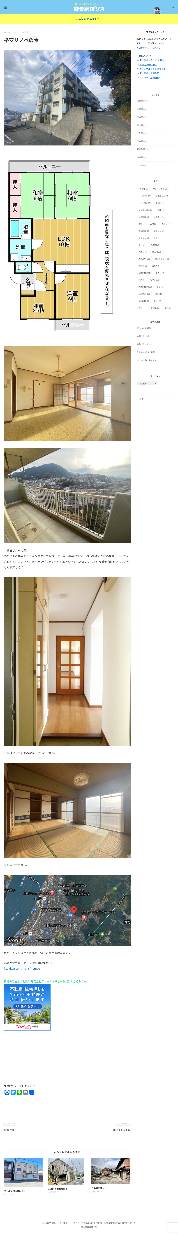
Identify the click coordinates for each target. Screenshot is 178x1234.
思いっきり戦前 (144, 328)
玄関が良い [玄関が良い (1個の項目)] (145, 272)
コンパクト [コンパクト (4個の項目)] (145, 195)
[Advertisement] (67, 1059)
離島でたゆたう (144, 344)
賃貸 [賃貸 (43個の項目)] (142, 307)
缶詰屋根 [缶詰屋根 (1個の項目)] (144, 300)
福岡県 (25, 32)
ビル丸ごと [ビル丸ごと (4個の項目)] (162, 195)
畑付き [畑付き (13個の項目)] (155, 279)
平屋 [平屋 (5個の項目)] (157, 237)
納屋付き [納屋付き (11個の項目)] (144, 293)
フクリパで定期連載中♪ (151, 77)
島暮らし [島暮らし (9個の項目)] (144, 237)
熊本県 (140, 125)
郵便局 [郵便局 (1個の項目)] (155, 307)
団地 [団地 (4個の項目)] (142, 223)
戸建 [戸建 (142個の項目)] (143, 251)
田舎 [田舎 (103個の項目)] (160, 272)
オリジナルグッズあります (152, 68)
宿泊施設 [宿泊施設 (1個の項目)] (144, 230)
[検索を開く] (172, 7)
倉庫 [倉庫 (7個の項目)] (160, 209)
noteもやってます (148, 64)
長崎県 (140, 117)
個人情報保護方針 (89, 1227)
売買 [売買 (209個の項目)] (166, 223)
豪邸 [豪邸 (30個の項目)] (157, 300)
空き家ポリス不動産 (149, 73)
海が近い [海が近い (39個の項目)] (144, 258)
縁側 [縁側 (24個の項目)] (158, 293)
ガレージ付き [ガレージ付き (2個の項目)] (160, 188)
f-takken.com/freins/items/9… (23, 968)
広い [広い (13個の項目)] (142, 244)
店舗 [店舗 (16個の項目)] (155, 244)
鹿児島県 (141, 149)
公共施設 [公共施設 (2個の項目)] (144, 216)
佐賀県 (140, 109)
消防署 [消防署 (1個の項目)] (143, 265)
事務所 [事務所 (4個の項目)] (160, 202)
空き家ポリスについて (149, 47)
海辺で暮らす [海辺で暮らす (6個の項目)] (162, 258)
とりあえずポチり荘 (146, 352)
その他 (140, 165)
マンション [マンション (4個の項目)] (145, 202)
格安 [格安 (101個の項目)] (156, 251)
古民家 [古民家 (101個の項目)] (159, 216)
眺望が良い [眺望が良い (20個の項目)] (145, 286)
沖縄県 (140, 157)
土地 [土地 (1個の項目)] (153, 223)
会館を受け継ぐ (144, 336)
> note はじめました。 (89, 19)
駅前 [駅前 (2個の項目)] (167, 307)
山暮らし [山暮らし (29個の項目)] (159, 230)
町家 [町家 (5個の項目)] (142, 279)
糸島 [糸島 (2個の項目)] (160, 286)
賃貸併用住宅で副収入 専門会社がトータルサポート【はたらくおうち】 (46, 981)
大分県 (140, 133)
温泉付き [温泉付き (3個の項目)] (157, 265)
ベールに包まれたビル (147, 360)
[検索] (155, 399)
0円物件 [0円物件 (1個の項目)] (143, 188)
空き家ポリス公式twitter (151, 60)
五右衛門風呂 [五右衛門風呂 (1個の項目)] (146, 209)
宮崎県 (140, 141)
